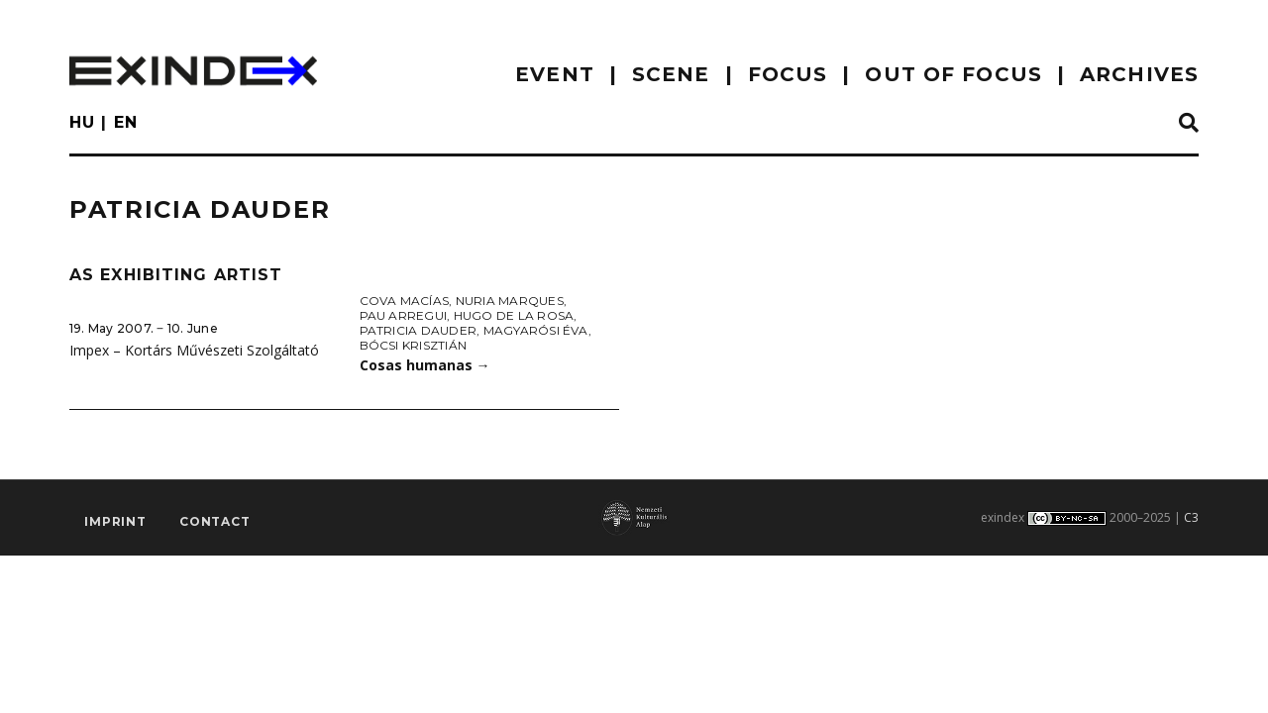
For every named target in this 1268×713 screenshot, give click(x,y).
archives (1139, 74)
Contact (215, 521)
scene (671, 74)
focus (788, 74)
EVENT (554, 74)
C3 (1191, 517)
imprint (115, 521)
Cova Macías (405, 300)
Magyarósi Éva (535, 330)
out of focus (953, 74)
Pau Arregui (404, 315)
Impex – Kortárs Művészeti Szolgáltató (194, 350)
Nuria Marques (510, 300)
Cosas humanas (425, 365)
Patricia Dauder (418, 330)
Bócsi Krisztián (414, 345)
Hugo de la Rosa (514, 315)
